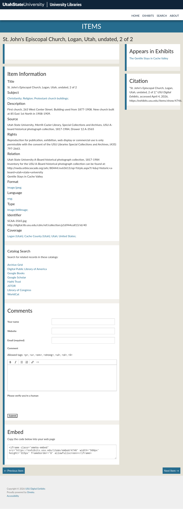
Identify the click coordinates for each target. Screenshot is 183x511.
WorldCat (13, 294)
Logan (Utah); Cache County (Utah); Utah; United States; (41, 236)
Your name (13, 321)
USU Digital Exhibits (35, 490)
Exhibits (148, 15)
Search (162, 15)
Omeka (30, 494)
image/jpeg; (14, 187)
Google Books (16, 273)
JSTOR (11, 285)
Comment (12, 348)
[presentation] (10, 362)
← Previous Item (13, 472)
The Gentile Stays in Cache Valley (148, 58)
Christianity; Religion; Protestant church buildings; (38, 98)
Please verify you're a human (22, 395)
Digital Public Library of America (27, 269)
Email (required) (15, 340)
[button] (10, 362)
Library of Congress (19, 290)
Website (12, 330)
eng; (10, 198)
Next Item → (171, 472)
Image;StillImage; (17, 209)
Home (135, 15)
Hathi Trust (14, 281)
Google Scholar (16, 277)
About (174, 15)
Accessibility (13, 498)
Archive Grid (15, 264)
